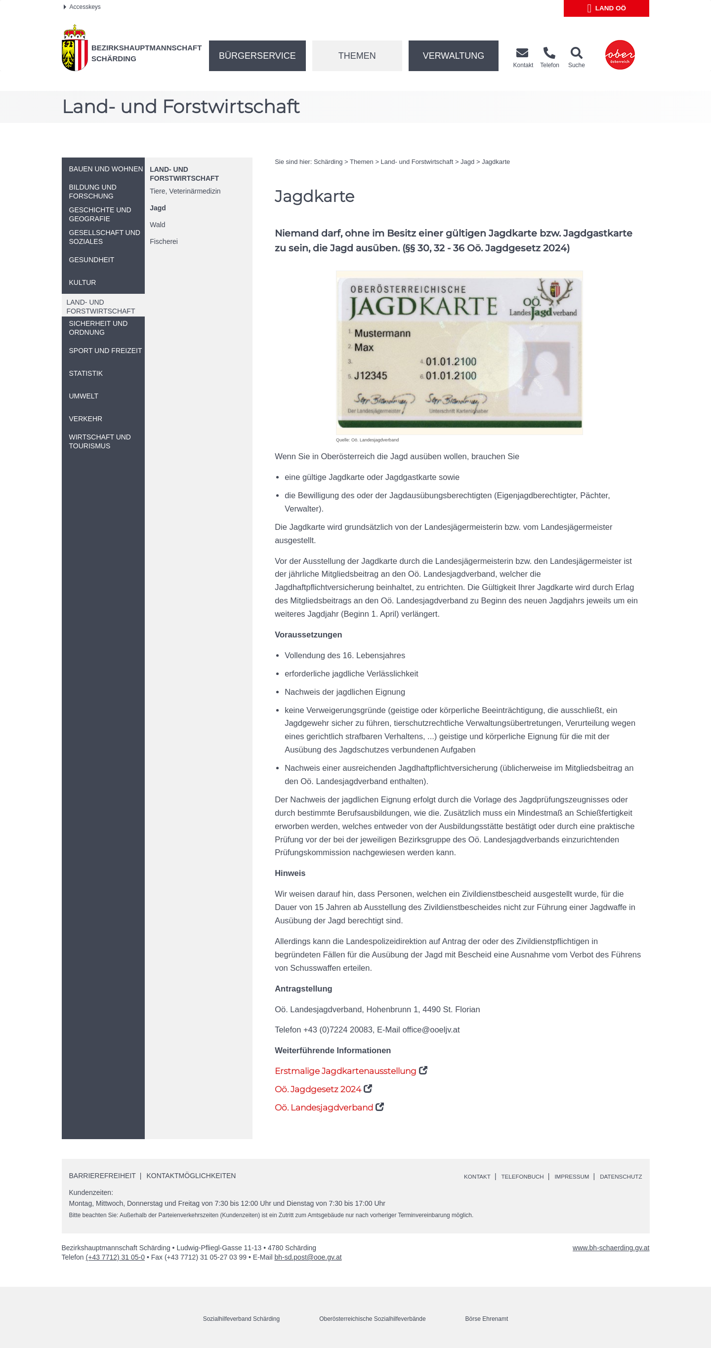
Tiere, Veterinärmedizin (185, 191)
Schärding (328, 161)
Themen (357, 56)
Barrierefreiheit (102, 1176)
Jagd (158, 208)
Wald (157, 225)
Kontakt (449, 1176)
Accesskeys (82, 6)
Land (607, 8)
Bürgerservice (257, 56)
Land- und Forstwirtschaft (417, 161)
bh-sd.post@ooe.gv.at (307, 1257)
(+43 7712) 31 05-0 (115, 1257)
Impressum (560, 1176)
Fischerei (164, 241)
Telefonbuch (502, 1176)
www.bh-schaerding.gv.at (611, 1248)
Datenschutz (616, 1176)
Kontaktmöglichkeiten (191, 1176)
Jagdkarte (496, 161)
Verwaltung (454, 56)
